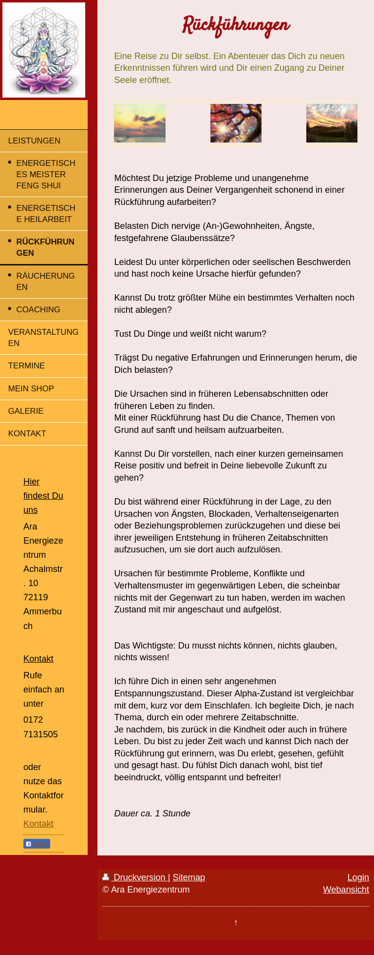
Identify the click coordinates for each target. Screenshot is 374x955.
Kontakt (38, 824)
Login (358, 877)
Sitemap (189, 877)
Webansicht (346, 889)
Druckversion (135, 877)
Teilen (36, 844)
